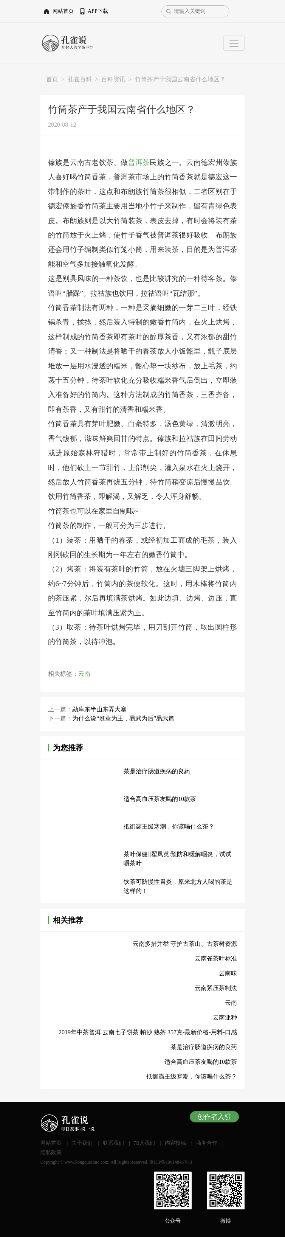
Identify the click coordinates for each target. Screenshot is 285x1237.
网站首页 (63, 11)
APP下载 (98, 11)
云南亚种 (225, 1017)
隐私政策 (51, 1152)
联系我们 (113, 1143)
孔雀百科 (80, 79)
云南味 (228, 973)
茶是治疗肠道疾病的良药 (157, 771)
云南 (84, 673)
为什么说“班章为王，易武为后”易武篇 (123, 718)
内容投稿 (175, 1143)
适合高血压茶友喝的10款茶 (160, 799)
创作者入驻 (214, 1117)
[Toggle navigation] (234, 43)
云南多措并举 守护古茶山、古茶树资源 (185, 944)
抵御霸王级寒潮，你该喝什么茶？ (169, 826)
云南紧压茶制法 (216, 988)
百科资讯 (113, 79)
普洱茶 (139, 162)
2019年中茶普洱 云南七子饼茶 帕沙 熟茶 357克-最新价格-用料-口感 (148, 1032)
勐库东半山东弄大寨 (99, 709)
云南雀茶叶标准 (216, 958)
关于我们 (82, 1143)
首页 (52, 79)
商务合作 (206, 1143)
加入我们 (144, 1143)
